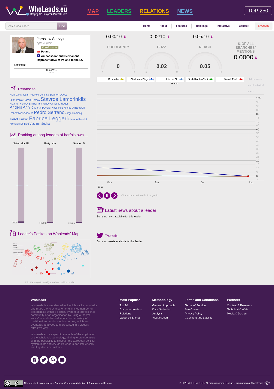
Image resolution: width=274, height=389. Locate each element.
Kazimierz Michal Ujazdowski (68, 107)
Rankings (202, 25)
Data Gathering (161, 309)
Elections (263, 25)
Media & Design (237, 313)
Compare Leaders (130, 309)
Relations (125, 313)
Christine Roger (59, 103)
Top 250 (258, 10)
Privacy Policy (193, 313)
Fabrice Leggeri (48, 118)
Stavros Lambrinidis (63, 99)
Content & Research (238, 305)
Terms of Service (195, 305)
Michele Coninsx (39, 94)
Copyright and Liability (198, 317)
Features (181, 25)
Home (146, 25)
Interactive (223, 25)
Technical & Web (237, 309)
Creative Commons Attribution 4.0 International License (83, 383)
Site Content (192, 309)
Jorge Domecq (73, 113)
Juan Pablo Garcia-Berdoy (25, 100)
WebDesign (257, 383)
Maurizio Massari (19, 94)
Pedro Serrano (49, 112)
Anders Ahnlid (22, 107)
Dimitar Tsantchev (39, 103)
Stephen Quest (58, 94)
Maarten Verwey (19, 103)
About (163, 25)
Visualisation (160, 317)
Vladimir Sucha (40, 123)
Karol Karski (19, 119)
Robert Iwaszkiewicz (21, 113)
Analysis (157, 313)
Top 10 (123, 305)
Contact (244, 25)
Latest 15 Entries (129, 317)
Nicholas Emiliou (19, 123)
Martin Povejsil (42, 107)
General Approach (163, 305)
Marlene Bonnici (77, 119)
